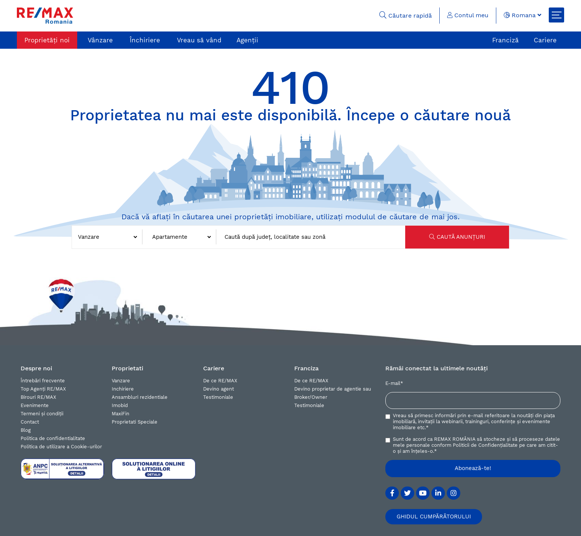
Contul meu (467, 15)
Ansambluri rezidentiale (140, 397)
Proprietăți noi (47, 40)
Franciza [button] (306, 368)
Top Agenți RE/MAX (43, 389)
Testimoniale (218, 397)
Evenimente (35, 405)
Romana (522, 15)
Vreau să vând (199, 40)
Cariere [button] (213, 368)
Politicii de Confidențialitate (485, 445)
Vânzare (100, 40)
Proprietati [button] (127, 368)
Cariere (545, 40)
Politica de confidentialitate (53, 438)
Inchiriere (123, 389)
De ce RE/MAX (220, 380)
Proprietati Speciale (134, 422)
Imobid (120, 405)
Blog (26, 430)
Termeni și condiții (42, 413)
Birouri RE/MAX (38, 397)
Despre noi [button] (36, 368)
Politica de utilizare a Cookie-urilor (61, 446)
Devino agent (218, 389)
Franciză (505, 40)
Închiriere (145, 40)
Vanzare (121, 380)
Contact (30, 422)
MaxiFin (120, 413)
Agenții (247, 40)
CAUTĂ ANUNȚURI (457, 237)
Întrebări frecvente (43, 380)
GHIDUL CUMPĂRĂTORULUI (434, 516)
